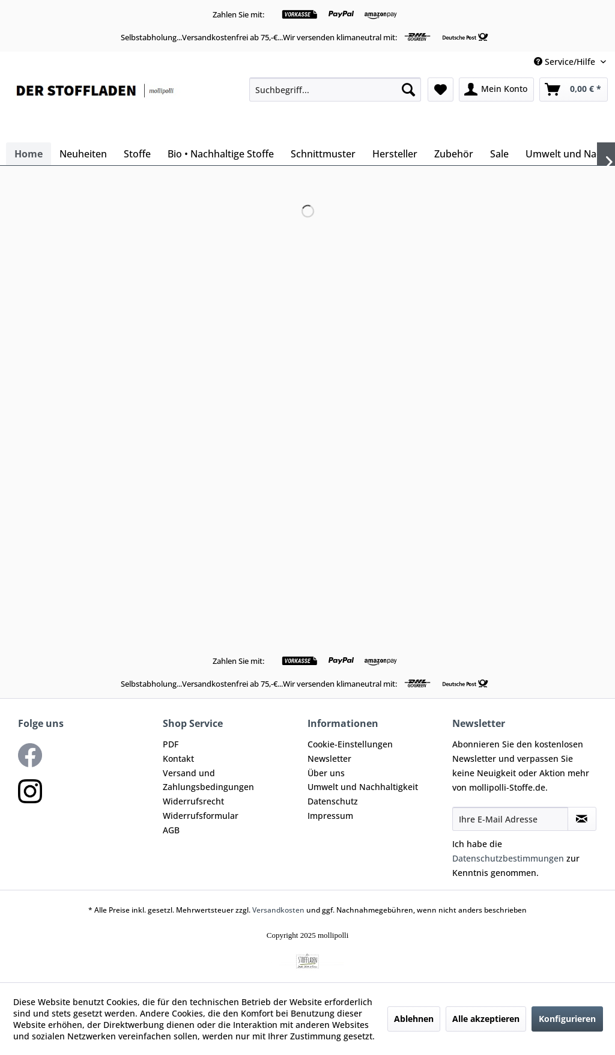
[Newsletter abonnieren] (582, 819)
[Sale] (499, 153)
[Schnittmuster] (323, 153)
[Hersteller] (395, 153)
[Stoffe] (137, 153)
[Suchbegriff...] (335, 90)
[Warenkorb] (573, 90)
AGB (171, 830)
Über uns (326, 773)
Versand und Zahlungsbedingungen (208, 780)
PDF (170, 744)
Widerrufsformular (200, 815)
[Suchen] (408, 90)
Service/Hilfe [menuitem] (566, 61)
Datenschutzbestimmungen (508, 858)
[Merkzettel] (440, 90)
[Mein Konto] (496, 90)
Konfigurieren (567, 1018)
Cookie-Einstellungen (350, 744)
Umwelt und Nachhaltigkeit (363, 786)
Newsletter (329, 758)
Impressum (330, 815)
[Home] (28, 153)
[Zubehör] (454, 153)
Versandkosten (278, 910)
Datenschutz (333, 801)
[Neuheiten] (83, 153)
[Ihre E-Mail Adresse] (510, 819)
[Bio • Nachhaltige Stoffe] (220, 153)
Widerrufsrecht (193, 801)
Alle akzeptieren (486, 1018)
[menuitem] (335, 90)
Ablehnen (414, 1018)
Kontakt (178, 758)
